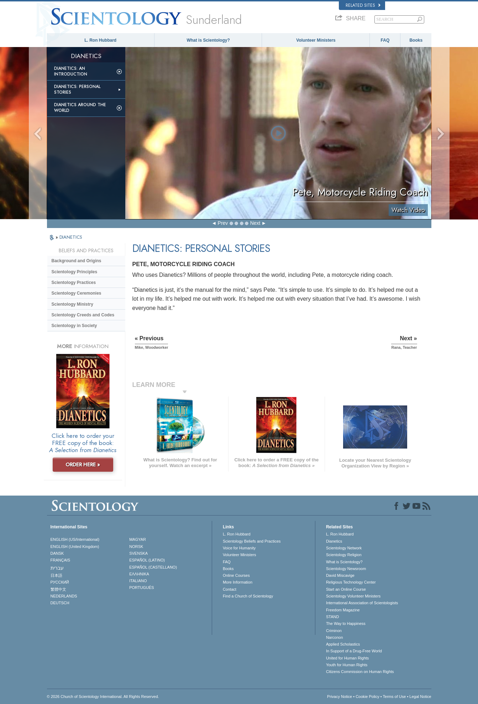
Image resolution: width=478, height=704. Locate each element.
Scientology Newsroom (346, 568)
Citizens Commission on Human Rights (360, 671)
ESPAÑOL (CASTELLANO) (153, 567)
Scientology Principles (75, 271)
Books (415, 40)
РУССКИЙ (60, 582)
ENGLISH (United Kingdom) (75, 546)
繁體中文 (58, 589)
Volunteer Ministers (315, 40)
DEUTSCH (60, 603)
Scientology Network (344, 548)
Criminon (334, 630)
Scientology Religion (344, 555)
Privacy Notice (339, 696)
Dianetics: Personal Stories (77, 89)
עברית (57, 568)
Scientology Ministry (72, 304)
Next (255, 223)
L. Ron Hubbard (100, 40)
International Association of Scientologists (362, 603)
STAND (332, 617)
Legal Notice (420, 696)
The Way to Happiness (346, 623)
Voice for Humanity (239, 548)
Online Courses (236, 575)
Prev (223, 223)
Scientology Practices (74, 282)
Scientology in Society (74, 325)
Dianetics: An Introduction (70, 71)
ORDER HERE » (82, 464)
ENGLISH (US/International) (75, 539)
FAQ (385, 40)
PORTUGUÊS (141, 587)
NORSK (136, 546)
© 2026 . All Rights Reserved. (103, 696)
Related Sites (363, 5)
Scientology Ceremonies (76, 293)
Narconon (334, 637)
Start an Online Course (346, 589)
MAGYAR (137, 539)
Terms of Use (394, 696)
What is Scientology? (208, 40)
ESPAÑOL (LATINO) (147, 560)
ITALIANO (138, 581)
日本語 (56, 575)
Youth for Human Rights (346, 665)
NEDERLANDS (64, 596)
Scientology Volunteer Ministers (353, 596)
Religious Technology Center (351, 582)
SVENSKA (138, 553)
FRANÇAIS (60, 560)
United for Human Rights (347, 658)
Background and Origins (76, 260)
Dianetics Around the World (80, 108)
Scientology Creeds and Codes (83, 314)
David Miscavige (340, 575)
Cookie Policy (367, 696)
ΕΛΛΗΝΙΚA (139, 574)
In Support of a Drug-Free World (354, 651)
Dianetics (334, 541)
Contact (229, 589)
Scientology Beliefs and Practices (252, 541)
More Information (237, 582)
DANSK (57, 553)
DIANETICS (70, 237)
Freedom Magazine (343, 610)
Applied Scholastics (343, 644)
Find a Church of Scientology (248, 596)
